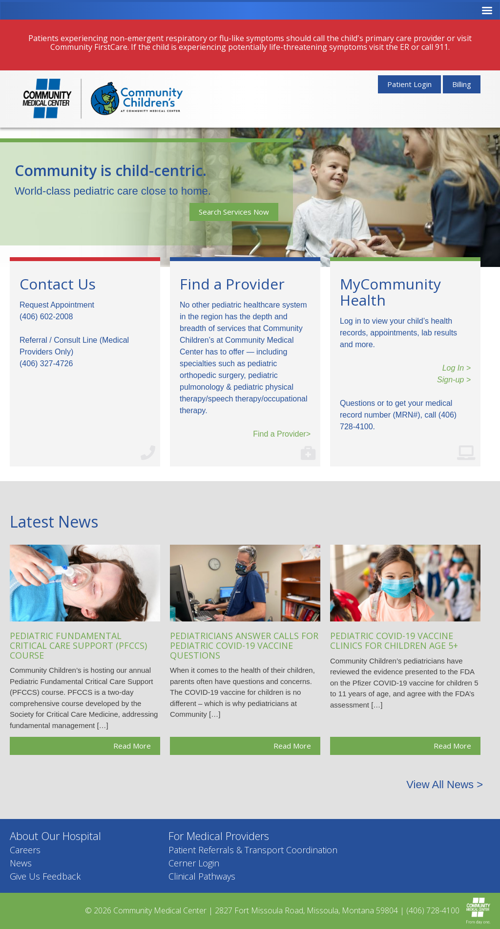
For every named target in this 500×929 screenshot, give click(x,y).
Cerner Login (193, 863)
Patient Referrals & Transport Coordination (252, 850)
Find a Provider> (282, 434)
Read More (132, 746)
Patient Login (409, 84)
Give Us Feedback (45, 876)
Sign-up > (454, 380)
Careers (25, 850)
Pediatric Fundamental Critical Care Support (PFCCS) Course (78, 645)
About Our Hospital (55, 835)
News (21, 863)
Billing (461, 84)
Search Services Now (234, 212)
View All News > (444, 784)
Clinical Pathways (201, 876)
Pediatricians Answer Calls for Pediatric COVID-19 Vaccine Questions (244, 645)
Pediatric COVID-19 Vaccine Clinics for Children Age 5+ (394, 640)
